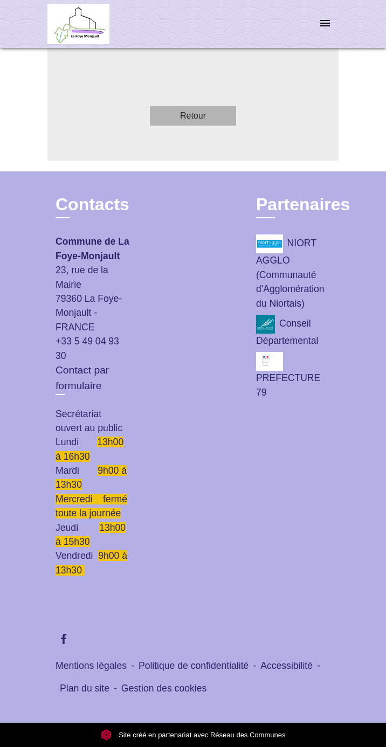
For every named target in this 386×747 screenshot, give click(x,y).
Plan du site (84, 688)
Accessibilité (286, 665)
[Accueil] (87, 24)
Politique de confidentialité (194, 665)
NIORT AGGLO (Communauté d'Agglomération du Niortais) (290, 271)
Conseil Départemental (287, 330)
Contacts (92, 204)
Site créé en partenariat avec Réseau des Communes (193, 735)
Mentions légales (91, 665)
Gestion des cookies (163, 688)
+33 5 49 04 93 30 (87, 348)
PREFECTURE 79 (288, 374)
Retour (193, 115)
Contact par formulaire (82, 377)
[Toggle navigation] (325, 24)
